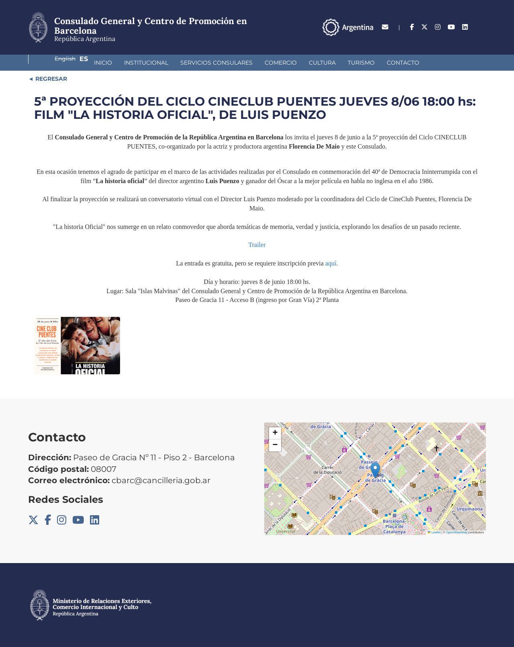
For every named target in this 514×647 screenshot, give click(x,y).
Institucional (92, 62)
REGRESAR (50, 78)
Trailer (257, 244)
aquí (331, 263)
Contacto (349, 62)
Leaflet (434, 532)
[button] (375, 470)
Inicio (49, 62)
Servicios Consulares (162, 62)
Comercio (227, 62)
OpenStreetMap (456, 532)
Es (481, 27)
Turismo (307, 62)
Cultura (268, 62)
